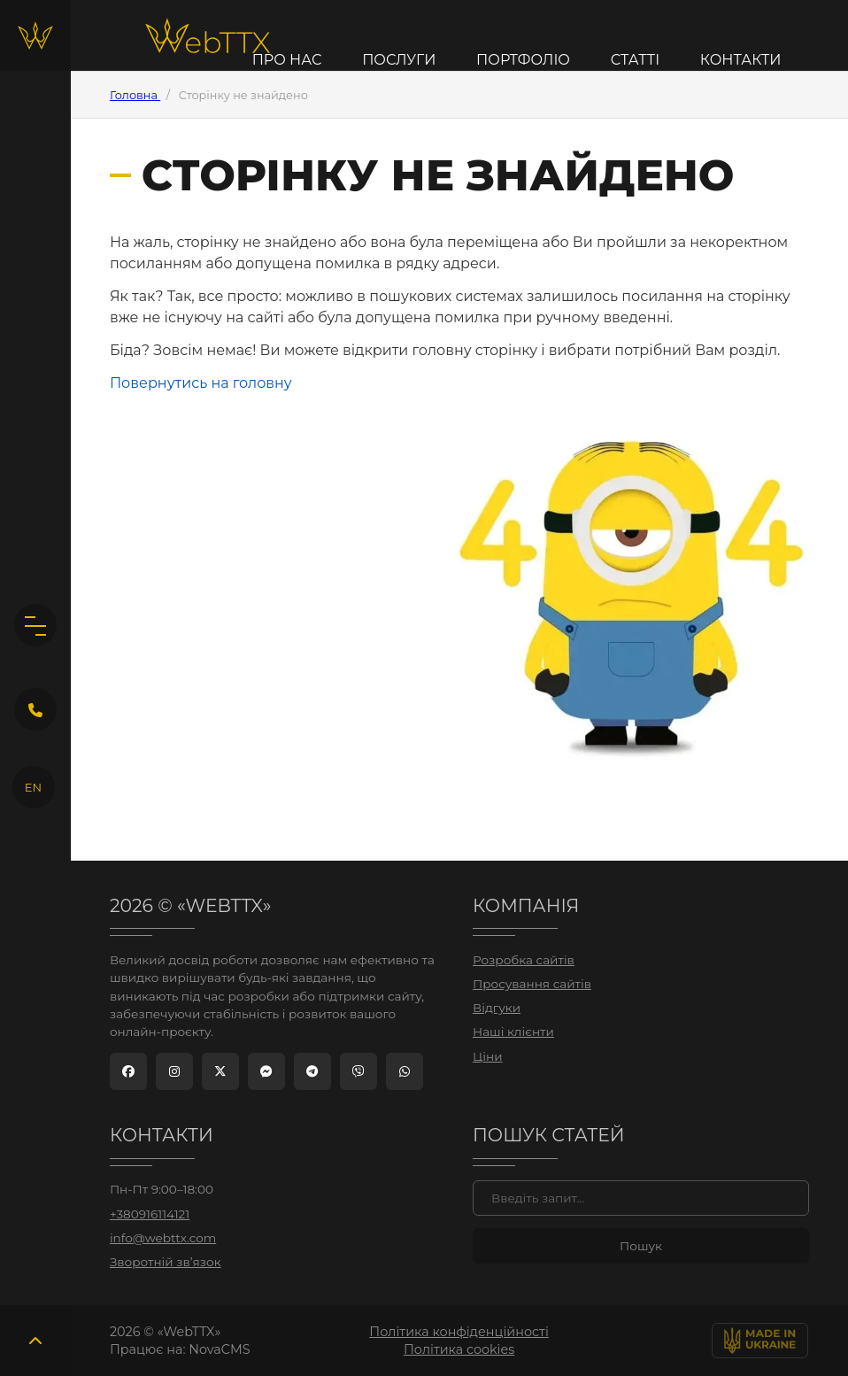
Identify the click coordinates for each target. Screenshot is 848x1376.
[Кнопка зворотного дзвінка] (35, 709)
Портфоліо (523, 60)
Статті (635, 60)
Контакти (741, 60)
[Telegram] (312, 1071)
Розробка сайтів (523, 960)
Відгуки (496, 1008)
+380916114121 (149, 1214)
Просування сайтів (532, 984)
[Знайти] (641, 1246)
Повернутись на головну (201, 383)
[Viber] (358, 1071)
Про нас (287, 60)
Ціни (487, 1056)
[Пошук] (641, 1198)
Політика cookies (459, 1349)
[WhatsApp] (404, 1071)
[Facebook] (128, 1071)
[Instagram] (174, 1071)
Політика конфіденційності (459, 1332)
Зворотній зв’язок (165, 1262)
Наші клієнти (513, 1031)
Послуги (399, 60)
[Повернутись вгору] (35, 1340)
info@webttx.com (163, 1238)
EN (33, 787)
